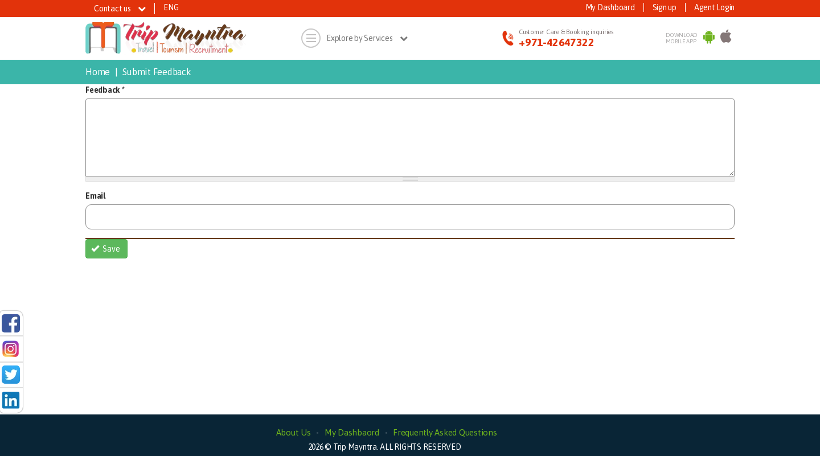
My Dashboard (610, 7)
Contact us (120, 8)
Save (106, 248)
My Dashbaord (352, 432)
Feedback (105, 90)
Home (97, 72)
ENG (170, 7)
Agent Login (714, 7)
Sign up (664, 7)
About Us (293, 432)
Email (95, 195)
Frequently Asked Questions (445, 432)
